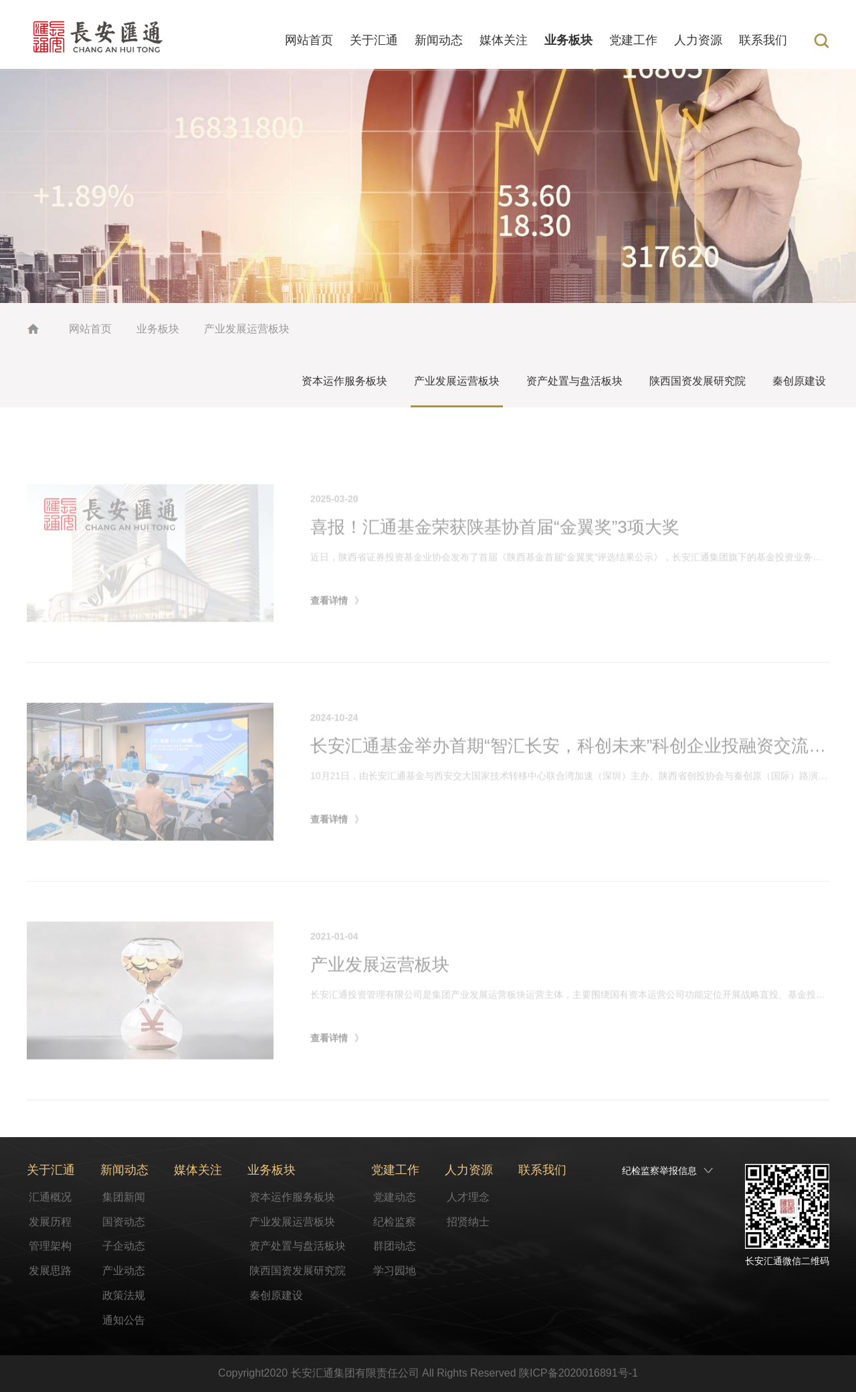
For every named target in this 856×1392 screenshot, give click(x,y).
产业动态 (123, 1270)
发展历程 (50, 1221)
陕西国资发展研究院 (697, 381)
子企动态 (123, 1246)
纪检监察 (394, 1221)
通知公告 (123, 1320)
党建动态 (394, 1197)
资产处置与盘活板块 (574, 381)
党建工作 (633, 40)
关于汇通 (374, 40)
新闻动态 (439, 40)
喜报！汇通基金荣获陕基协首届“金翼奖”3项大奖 (494, 556)
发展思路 (50, 1270)
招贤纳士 (468, 1221)
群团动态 (394, 1246)
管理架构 (50, 1246)
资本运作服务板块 (344, 381)
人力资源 (698, 40)
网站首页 (309, 40)
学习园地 (394, 1270)
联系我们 (763, 40)
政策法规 (123, 1295)
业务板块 (568, 40)
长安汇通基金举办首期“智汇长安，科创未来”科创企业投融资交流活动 (576, 775)
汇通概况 (50, 1197)
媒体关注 (503, 40)
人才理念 (468, 1197)
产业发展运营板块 (247, 328)
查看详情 (329, 628)
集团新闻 (123, 1197)
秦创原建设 (799, 381)
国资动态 (123, 1221)
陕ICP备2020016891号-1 (578, 1373)
